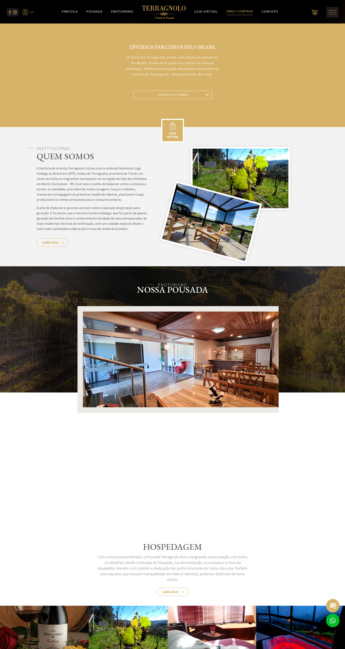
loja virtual (205, 12)
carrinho (314, 12)
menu (332, 12)
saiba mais (50, 242)
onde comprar (239, 12)
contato (270, 12)
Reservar (333, 605)
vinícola (70, 12)
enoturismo (122, 12)
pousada (94, 12)
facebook (10, 12)
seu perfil (25, 12)
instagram (15, 12)
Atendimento (333, 620)
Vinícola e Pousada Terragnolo (164, 12)
